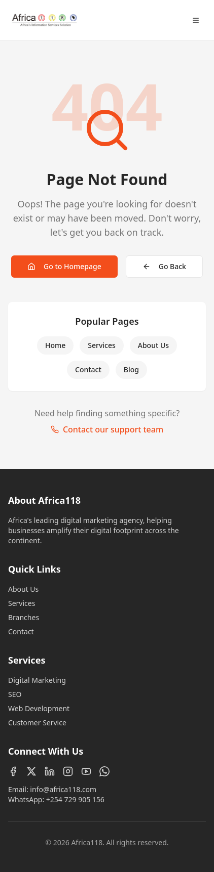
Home (55, 345)
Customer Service (37, 722)
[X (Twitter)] (31, 771)
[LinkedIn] (50, 771)
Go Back (164, 266)
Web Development (38, 708)
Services (102, 345)
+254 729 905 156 (75, 799)
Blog (131, 369)
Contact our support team (107, 429)
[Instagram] (68, 771)
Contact (88, 369)
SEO (14, 694)
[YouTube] (86, 771)
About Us (153, 345)
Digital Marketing (37, 680)
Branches (23, 617)
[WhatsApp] (104, 771)
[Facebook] (13, 771)
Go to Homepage (64, 266)
